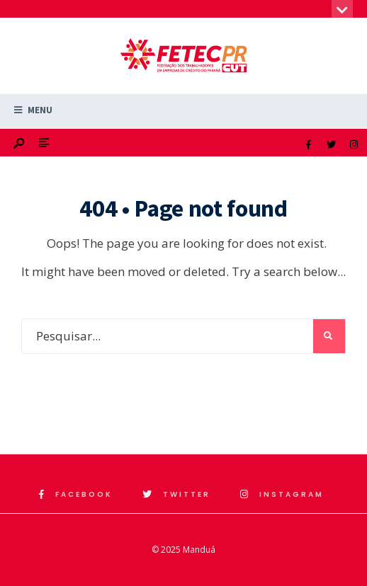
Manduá (199, 550)
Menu (33, 110)
